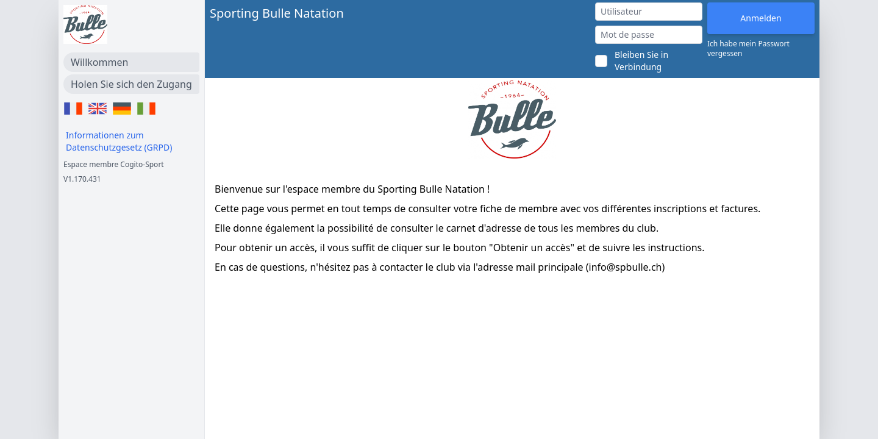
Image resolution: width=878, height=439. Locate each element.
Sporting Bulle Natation (277, 13)
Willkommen (99, 62)
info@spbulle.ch (625, 267)
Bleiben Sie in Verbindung (641, 61)
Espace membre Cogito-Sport (113, 164)
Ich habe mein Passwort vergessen (748, 49)
